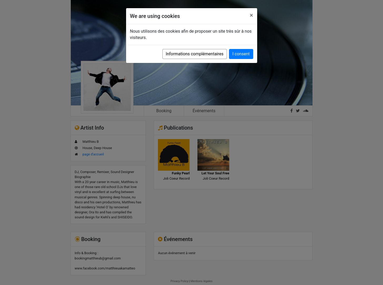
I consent (241, 53)
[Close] (251, 15)
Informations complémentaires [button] (194, 53)
